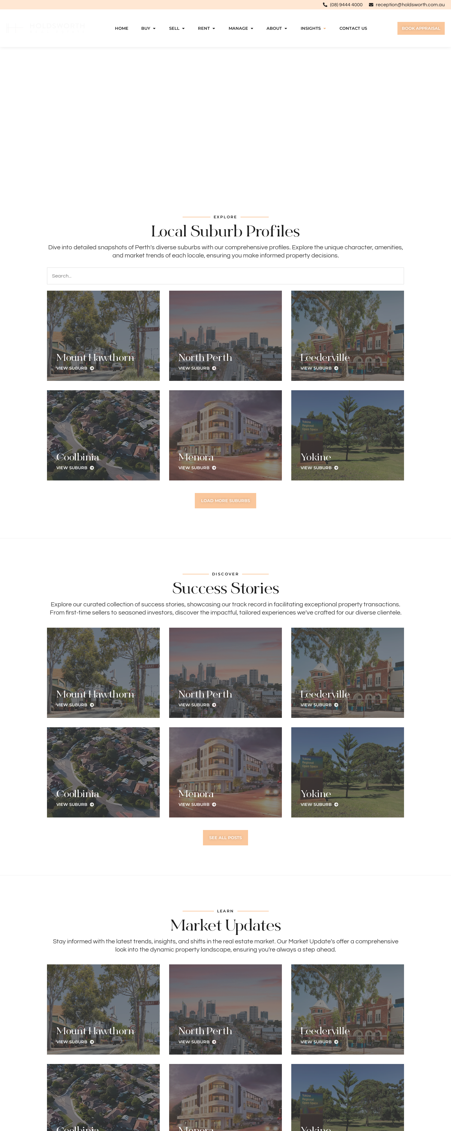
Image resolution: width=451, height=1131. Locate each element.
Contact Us (353, 28)
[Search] (225, 275)
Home (121, 28)
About (277, 28)
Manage (241, 28)
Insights (314, 28)
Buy (148, 28)
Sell (177, 28)
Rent (207, 28)
